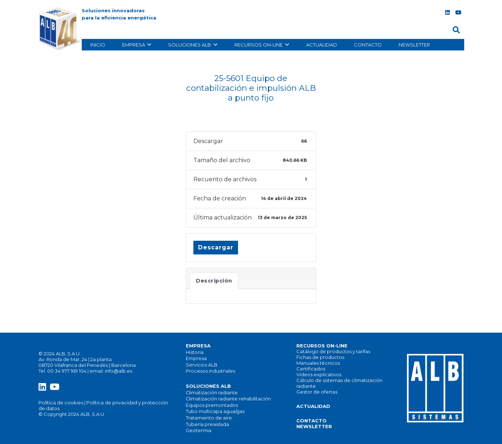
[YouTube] (458, 12)
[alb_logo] (62, 28)
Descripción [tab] (214, 281)
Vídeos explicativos (318, 374)
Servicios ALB (202, 365)
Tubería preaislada (207, 424)
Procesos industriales (210, 371)
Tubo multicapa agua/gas (215, 411)
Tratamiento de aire (209, 418)
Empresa (196, 358)
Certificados (310, 369)
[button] (456, 30)
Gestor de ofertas (316, 392)
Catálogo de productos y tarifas (333, 351)
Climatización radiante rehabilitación (228, 398)
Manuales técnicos (318, 363)
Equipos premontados (212, 405)
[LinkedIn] (447, 12)
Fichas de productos (320, 357)
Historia (194, 352)
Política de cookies (61, 402)
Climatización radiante (212, 392)
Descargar (215, 247)
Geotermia (198, 430)
